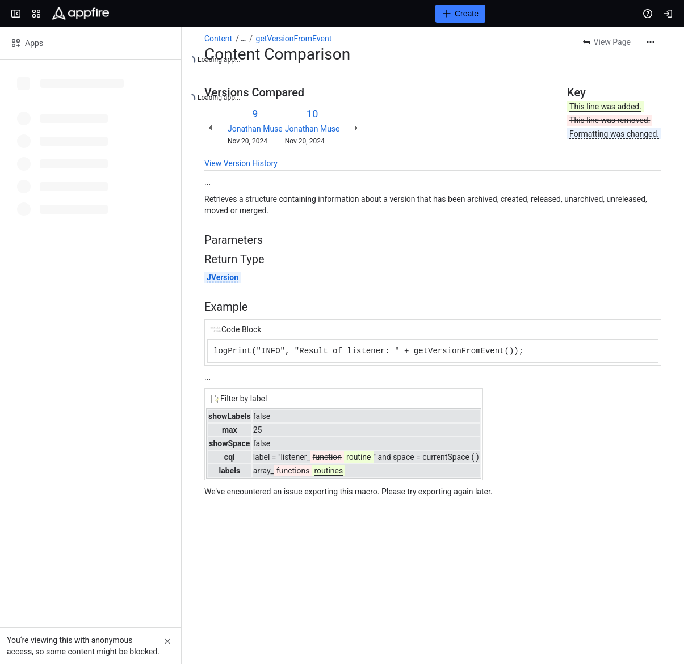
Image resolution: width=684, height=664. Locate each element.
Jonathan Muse (255, 128)
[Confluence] (80, 14)
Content (218, 38)
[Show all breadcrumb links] (243, 38)
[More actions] (650, 41)
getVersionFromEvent (294, 38)
